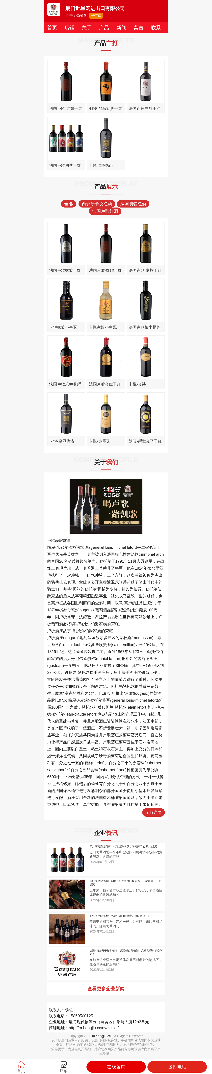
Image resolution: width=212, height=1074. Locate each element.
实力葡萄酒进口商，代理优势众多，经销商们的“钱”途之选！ (124, 846)
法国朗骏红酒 (133, 203)
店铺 (69, 27)
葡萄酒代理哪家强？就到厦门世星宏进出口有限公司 (119, 915)
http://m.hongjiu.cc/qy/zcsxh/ (94, 1028)
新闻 (121, 27)
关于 (87, 27)
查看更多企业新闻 (106, 988)
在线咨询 (116, 1066)
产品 (104, 27)
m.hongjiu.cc (101, 1036)
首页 (52, 27)
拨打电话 (177, 1066)
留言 (139, 27)
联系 (156, 27)
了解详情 (153, 812)
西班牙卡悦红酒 (97, 203)
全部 (68, 203)
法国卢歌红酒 (105, 211)
